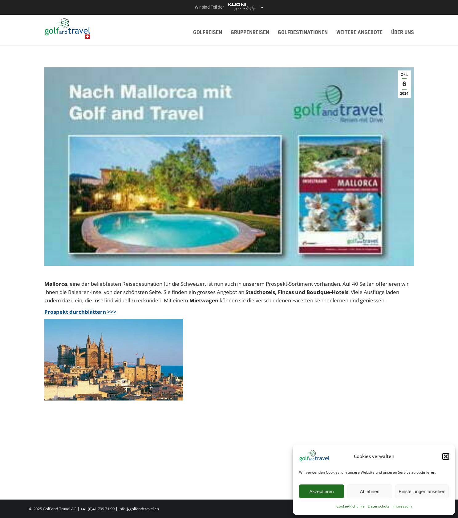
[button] (446, 456)
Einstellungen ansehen (422, 491)
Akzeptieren (321, 491)
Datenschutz (378, 506)
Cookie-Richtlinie (350, 506)
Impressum (402, 506)
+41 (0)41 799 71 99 (97, 509)
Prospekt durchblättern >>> (80, 311)
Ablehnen (369, 491)
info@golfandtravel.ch (139, 509)
